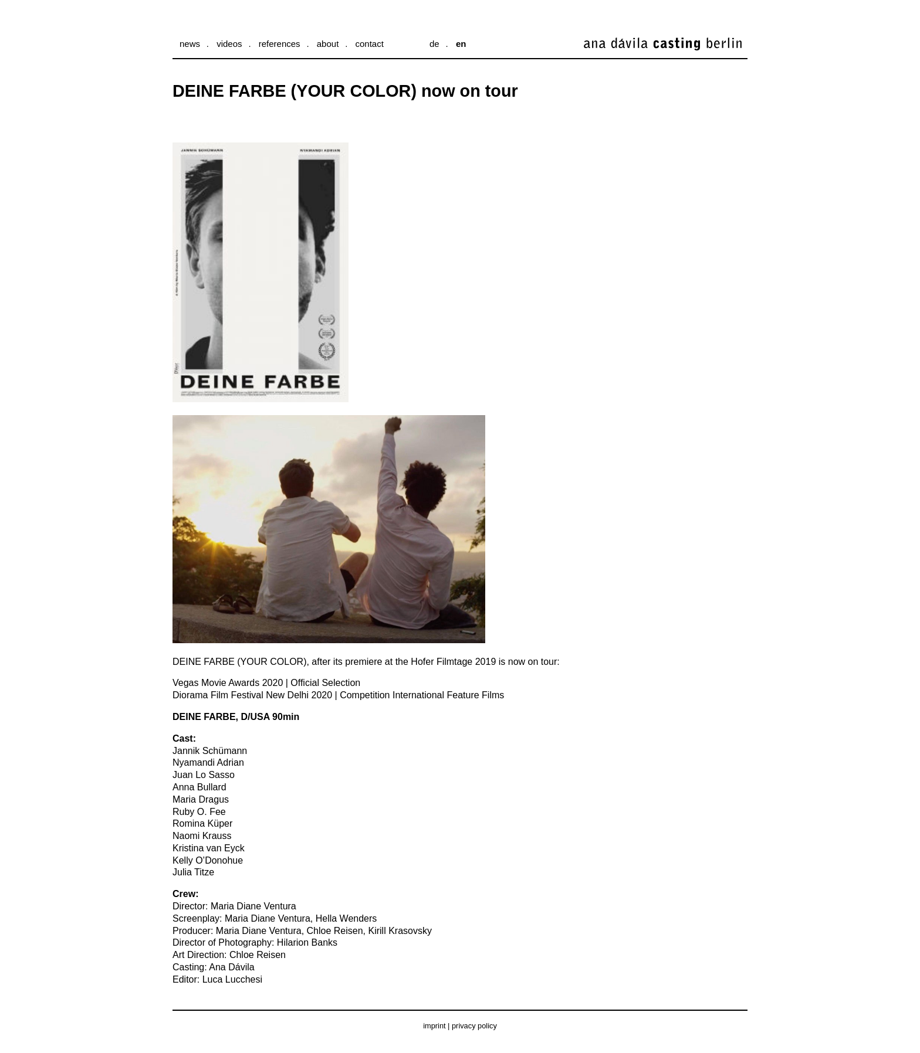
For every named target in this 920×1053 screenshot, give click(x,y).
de (434, 44)
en (461, 44)
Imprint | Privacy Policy (460, 1025)
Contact (369, 44)
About (328, 44)
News (190, 44)
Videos (229, 44)
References (279, 44)
